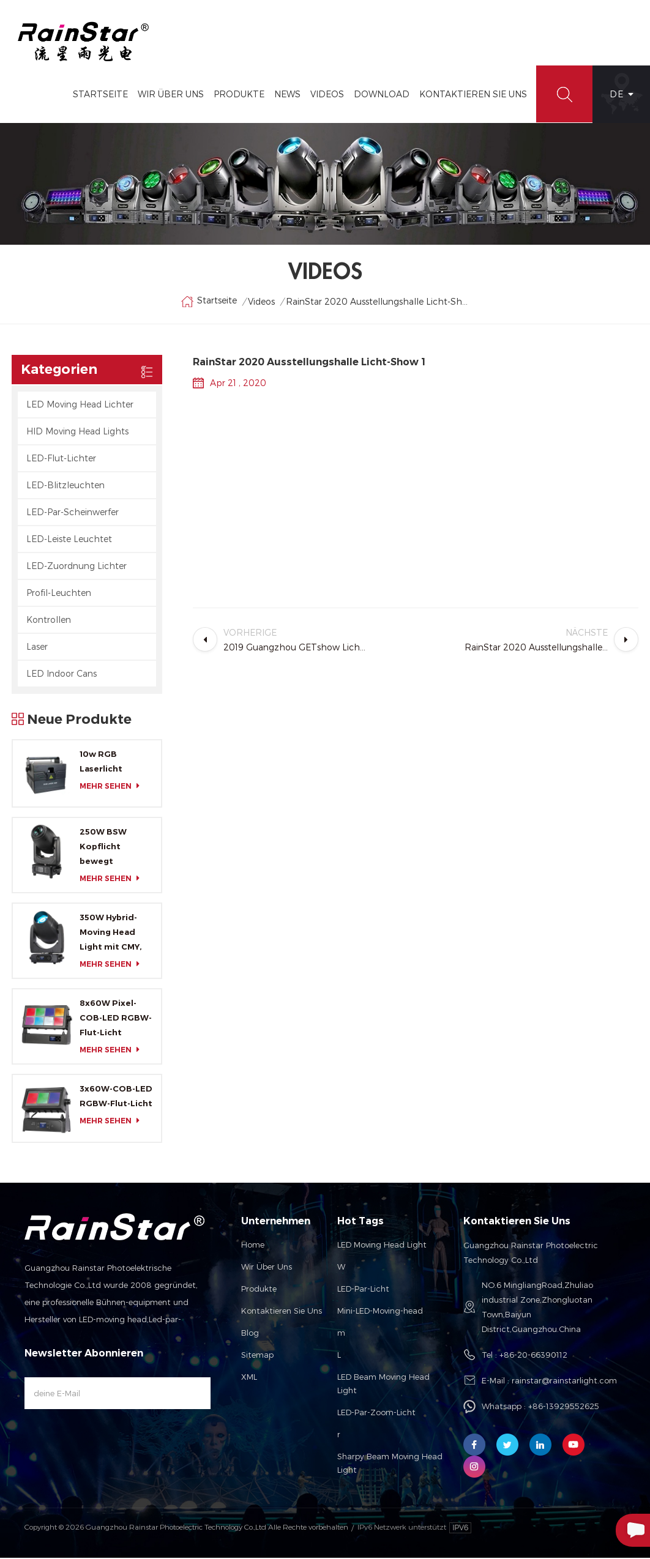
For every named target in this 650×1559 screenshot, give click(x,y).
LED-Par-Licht (363, 1290)
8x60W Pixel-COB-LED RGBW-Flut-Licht (116, 1019)
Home (252, 1246)
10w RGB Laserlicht (101, 762)
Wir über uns (266, 1268)
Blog (250, 1334)
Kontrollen (48, 621)
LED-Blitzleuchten (65, 486)
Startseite (99, 95)
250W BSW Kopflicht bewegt (103, 848)
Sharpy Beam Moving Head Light (390, 1464)
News (286, 95)
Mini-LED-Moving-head (380, 1312)
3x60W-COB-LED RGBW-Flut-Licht (116, 1097)
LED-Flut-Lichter (61, 459)
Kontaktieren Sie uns (281, 1312)
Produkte (237, 95)
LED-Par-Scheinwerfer (72, 513)
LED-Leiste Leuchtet (69, 540)
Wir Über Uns (169, 95)
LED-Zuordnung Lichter (76, 567)
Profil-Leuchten (58, 594)
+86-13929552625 (563, 1407)
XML (249, 1378)
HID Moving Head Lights (77, 432)
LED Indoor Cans (61, 674)
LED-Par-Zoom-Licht (376, 1413)
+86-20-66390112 (533, 1356)
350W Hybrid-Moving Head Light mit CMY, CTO (111, 935)
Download (380, 95)
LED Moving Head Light (382, 1246)
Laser (37, 647)
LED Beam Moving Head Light (383, 1384)
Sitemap (257, 1356)
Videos (326, 95)
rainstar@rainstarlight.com (564, 1381)
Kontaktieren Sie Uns (472, 95)
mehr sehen (113, 787)
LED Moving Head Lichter (79, 405)
